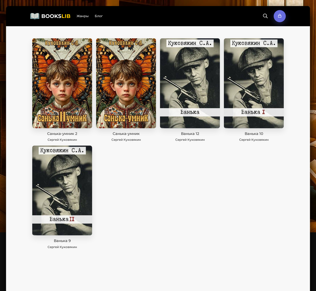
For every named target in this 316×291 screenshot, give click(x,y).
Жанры (83, 16)
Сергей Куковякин (62, 140)
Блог (99, 16)
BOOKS (56, 16)
